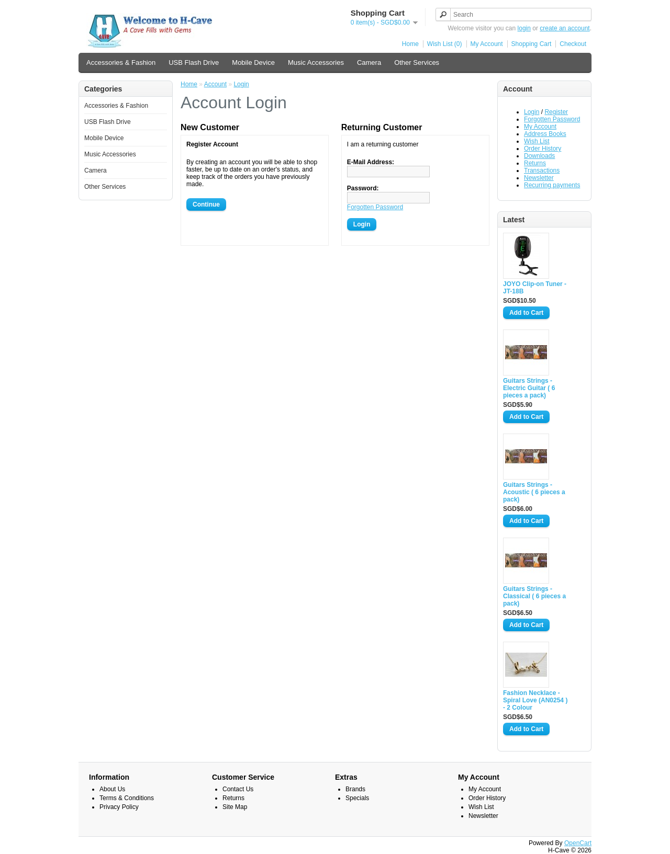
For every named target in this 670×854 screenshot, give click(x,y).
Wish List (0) (444, 44)
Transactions (542, 170)
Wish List (537, 141)
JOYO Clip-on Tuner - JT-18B (534, 287)
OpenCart (577, 843)
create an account (564, 28)
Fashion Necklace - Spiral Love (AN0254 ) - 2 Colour (535, 700)
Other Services (416, 62)
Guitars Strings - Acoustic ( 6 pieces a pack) (534, 492)
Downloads (539, 156)
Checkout (573, 44)
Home (410, 44)
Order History (542, 148)
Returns (535, 163)
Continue (206, 204)
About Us (112, 789)
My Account (487, 44)
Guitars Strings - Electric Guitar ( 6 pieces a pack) (529, 388)
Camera (369, 62)
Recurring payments (552, 185)
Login (531, 112)
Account (215, 84)
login (524, 28)
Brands (355, 789)
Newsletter (539, 177)
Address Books (545, 134)
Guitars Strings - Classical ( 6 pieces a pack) (534, 596)
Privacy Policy (119, 807)
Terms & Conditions (126, 798)
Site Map (234, 807)
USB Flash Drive (194, 62)
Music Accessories (316, 62)
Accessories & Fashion (120, 62)
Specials (357, 798)
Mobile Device (253, 62)
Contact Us (237, 789)
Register (556, 112)
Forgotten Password (552, 119)
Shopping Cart (531, 44)
